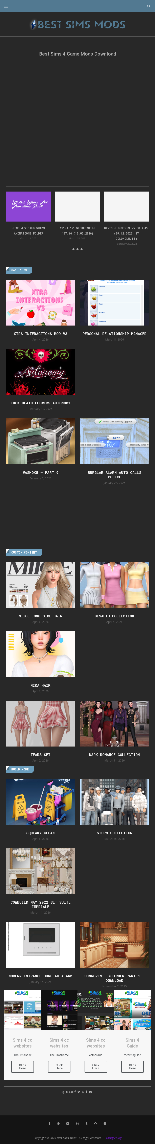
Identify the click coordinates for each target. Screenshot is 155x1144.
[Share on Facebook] (75, 1092)
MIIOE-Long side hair (40, 616)
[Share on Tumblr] (86, 1092)
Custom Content (24, 552)
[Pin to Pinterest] (83, 1092)
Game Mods (19, 270)
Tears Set (40, 754)
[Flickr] (67, 1124)
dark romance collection (114, 754)
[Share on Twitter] (79, 1092)
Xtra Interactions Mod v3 (40, 333)
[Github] (95, 1124)
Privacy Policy (113, 1138)
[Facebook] (49, 1124)
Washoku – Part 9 (41, 472)
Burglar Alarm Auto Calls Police (114, 474)
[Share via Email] (90, 1092)
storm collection (114, 832)
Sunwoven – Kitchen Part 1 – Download (114, 978)
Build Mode (20, 769)
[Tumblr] (86, 1124)
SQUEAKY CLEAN (40, 832)
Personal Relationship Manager (115, 333)
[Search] (149, 6)
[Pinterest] (58, 1124)
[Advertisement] (77, 93)
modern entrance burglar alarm (40, 976)
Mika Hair (40, 685)
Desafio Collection (114, 616)
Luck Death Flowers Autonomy (40, 403)
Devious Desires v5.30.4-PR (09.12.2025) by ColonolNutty (126, 233)
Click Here (22, 1066)
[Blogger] (105, 1124)
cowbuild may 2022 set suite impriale (40, 904)
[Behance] (77, 1124)
